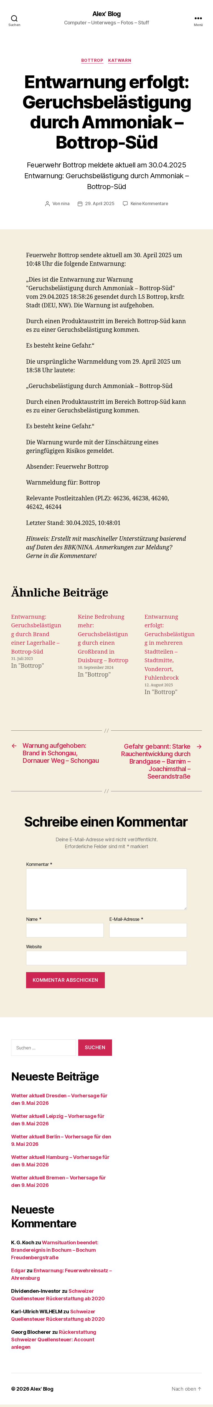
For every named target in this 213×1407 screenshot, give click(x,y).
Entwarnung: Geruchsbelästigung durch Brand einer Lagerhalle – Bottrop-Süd (36, 634)
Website (34, 949)
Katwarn (120, 60)
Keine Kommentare (149, 204)
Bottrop (92, 60)
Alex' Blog (106, 14)
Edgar (18, 1273)
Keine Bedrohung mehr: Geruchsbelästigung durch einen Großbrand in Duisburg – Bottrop (102, 643)
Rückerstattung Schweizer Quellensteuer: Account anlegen (53, 1342)
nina (65, 204)
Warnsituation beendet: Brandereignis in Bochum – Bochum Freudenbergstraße (54, 1252)
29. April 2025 (99, 204)
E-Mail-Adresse (126, 921)
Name (33, 921)
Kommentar (39, 867)
